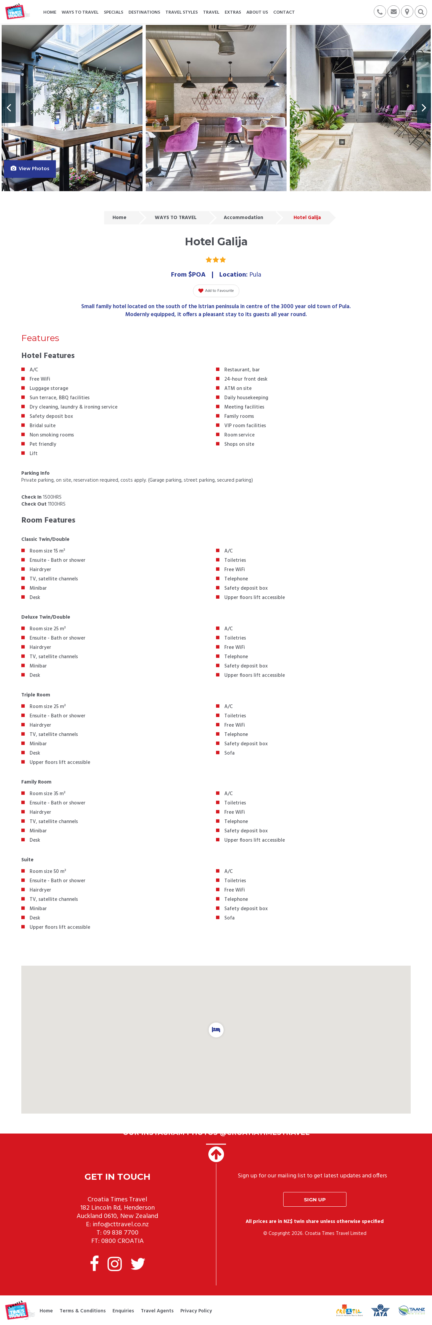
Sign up (315, 1199)
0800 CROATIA (122, 1241)
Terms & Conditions (83, 1311)
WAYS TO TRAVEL (176, 218)
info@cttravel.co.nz (121, 1224)
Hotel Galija (307, 218)
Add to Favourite (216, 291)
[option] (72, 108)
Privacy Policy (196, 1311)
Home (119, 218)
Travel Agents (157, 1311)
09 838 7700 (120, 1233)
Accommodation (243, 218)
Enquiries (123, 1311)
